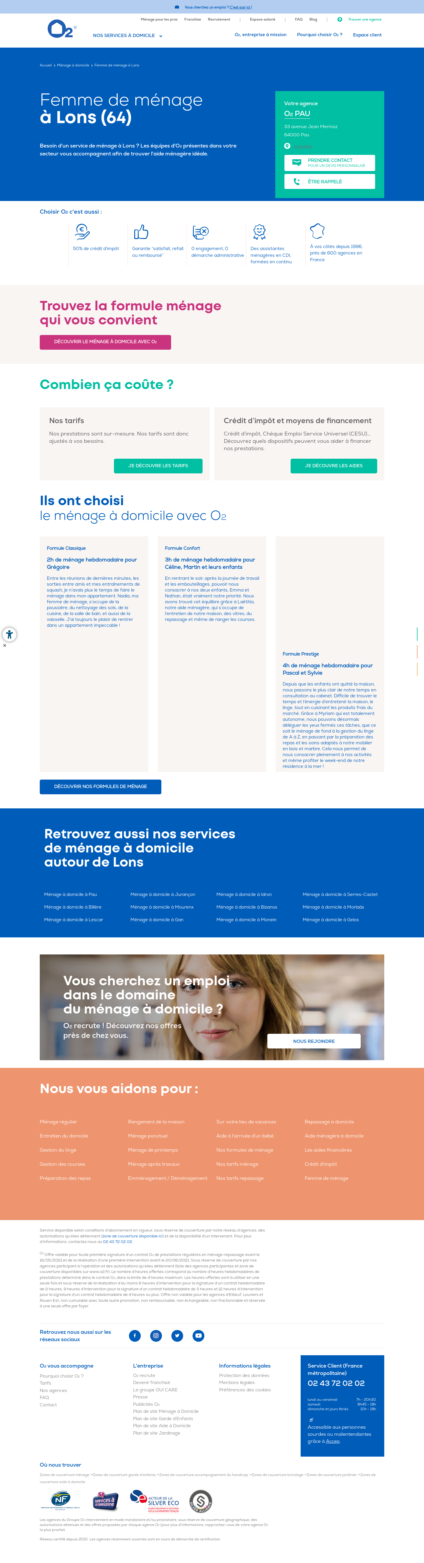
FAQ (299, 19)
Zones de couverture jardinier (332, 1369)
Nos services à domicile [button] (124, 35)
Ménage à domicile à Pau (70, 789)
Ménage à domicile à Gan (156, 814)
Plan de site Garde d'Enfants (163, 1313)
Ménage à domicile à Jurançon (162, 789)
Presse (140, 1291)
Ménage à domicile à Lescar (73, 814)
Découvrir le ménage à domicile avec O (105, 342)
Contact (48, 1299)
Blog (313, 19)
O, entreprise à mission (260, 35)
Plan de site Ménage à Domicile (166, 1306)
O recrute (144, 1269)
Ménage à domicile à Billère (73, 801)
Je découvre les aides (334, 466)
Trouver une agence (359, 19)
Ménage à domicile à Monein (246, 814)
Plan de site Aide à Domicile (162, 1320)
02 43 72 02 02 (117, 1136)
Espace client (367, 35)
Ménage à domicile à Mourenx (161, 801)
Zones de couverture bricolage (277, 1369)
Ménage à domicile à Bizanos (246, 801)
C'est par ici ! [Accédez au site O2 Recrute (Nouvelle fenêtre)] (241, 7)
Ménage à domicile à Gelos (331, 814)
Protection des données (244, 1269)
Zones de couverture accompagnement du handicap (203, 1369)
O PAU (297, 113)
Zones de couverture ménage (64, 1369)
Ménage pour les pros (159, 19)
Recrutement (219, 19)
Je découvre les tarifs (158, 466)
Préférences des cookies (245, 1284)
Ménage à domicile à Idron (244, 789)
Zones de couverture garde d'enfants (124, 1369)
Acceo (333, 1335)
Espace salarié (262, 19)
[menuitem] (159, 18)
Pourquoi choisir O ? (319, 35)
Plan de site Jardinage (156, 1327)
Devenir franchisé (151, 1277)
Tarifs (45, 1277)
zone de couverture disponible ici (132, 1130)
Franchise (192, 19)
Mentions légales (237, 1277)
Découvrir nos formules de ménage (100, 681)
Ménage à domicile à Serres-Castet (340, 789)
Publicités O (146, 1298)
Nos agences (53, 1284)
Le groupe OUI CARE (155, 1284)
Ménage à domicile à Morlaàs (333, 801)
